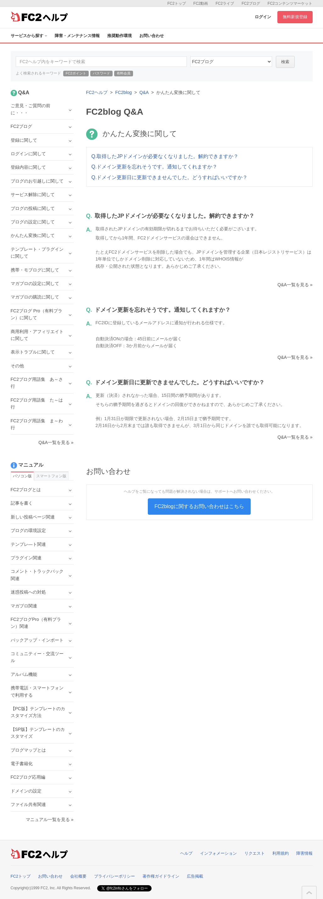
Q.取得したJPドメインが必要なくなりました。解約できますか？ (165, 156)
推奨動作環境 (119, 35)
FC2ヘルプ (97, 92)
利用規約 (280, 853)
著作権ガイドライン (160, 876)
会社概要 (78, 876)
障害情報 (304, 853)
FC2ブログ (251, 3)
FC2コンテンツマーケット (290, 3)
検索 (285, 61)
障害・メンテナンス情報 (77, 35)
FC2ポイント (76, 73)
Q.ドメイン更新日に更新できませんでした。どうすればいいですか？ (170, 177)
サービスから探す (29, 35)
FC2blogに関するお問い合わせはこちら (199, 506)
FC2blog (123, 92)
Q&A (144, 92)
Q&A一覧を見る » (294, 284)
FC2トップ (176, 3)
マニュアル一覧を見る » (50, 819)
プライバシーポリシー (114, 876)
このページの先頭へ (309, 892)
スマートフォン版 (51, 476)
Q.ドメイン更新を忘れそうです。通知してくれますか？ (155, 166)
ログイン (263, 16)
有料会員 (124, 73)
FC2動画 (200, 3)
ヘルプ (186, 853)
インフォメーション (218, 853)
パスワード (101, 73)
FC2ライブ (224, 3)
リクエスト (254, 853)
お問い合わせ (151, 35)
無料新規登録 (295, 16)
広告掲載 (195, 876)
